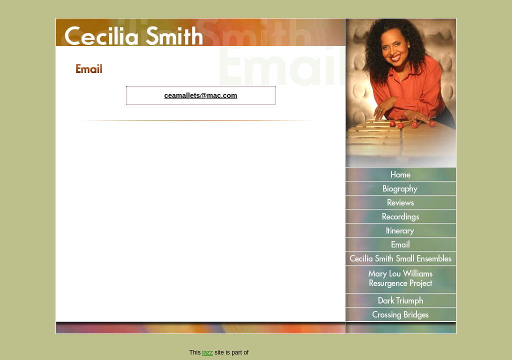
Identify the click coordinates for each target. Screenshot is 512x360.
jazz (207, 352)
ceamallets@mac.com (201, 96)
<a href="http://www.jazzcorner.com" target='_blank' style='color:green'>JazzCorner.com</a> (286, 352)
